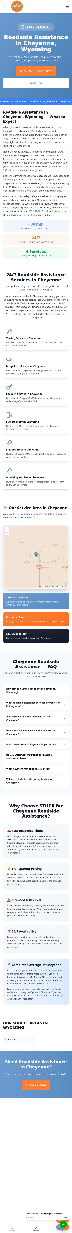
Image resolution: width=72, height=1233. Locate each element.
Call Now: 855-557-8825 (36, 71)
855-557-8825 (36, 211)
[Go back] (4, 6)
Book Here (36, 83)
